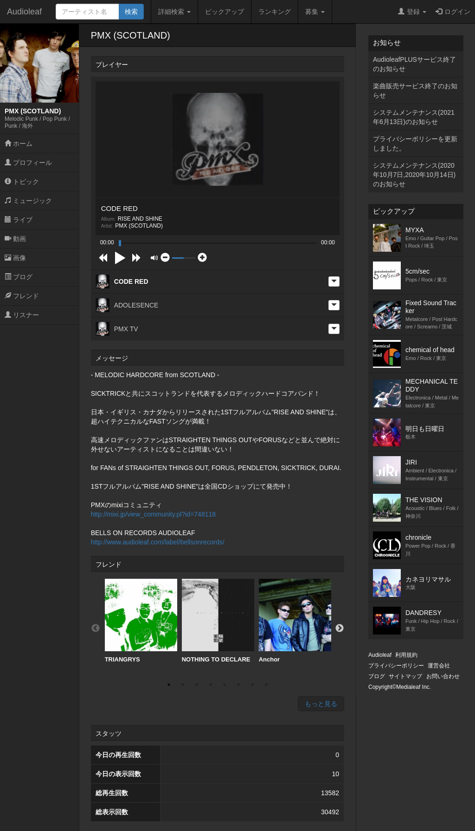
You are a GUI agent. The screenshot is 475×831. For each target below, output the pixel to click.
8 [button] (266, 684)
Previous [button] (95, 628)
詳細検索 (174, 11)
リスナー (22, 315)
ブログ (18, 277)
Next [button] (339, 628)
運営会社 (439, 665)
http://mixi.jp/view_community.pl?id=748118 (153, 514)
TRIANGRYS (141, 621)
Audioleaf (24, 11)
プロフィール (28, 162)
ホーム (18, 143)
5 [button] (224, 684)
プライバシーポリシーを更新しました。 (415, 143)
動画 (15, 238)
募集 (315, 11)
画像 (15, 258)
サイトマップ (405, 676)
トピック (22, 181)
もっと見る (321, 703)
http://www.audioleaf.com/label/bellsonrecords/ (158, 542)
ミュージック (28, 200)
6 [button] (238, 684)
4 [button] (210, 684)
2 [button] (182, 684)
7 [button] (252, 684)
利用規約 (406, 655)
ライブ (18, 219)
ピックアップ (224, 11)
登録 (412, 11)
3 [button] (196, 684)
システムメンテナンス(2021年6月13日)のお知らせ (414, 117)
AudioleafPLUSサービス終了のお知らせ (414, 64)
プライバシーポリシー (396, 665)
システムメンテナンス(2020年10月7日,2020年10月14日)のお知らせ (414, 175)
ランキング (274, 11)
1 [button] (168, 684)
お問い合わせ (443, 676)
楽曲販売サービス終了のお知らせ (415, 90)
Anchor (295, 621)
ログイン (453, 11)
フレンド (22, 296)
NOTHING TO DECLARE (218, 621)
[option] (141, 621)
